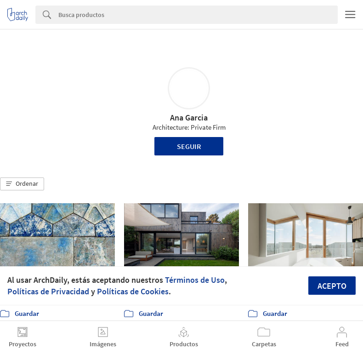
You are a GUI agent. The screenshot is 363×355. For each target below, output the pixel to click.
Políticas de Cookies (133, 291)
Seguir (189, 146)
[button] (22, 184)
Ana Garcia (189, 117)
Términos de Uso (195, 280)
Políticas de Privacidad (48, 291)
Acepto (332, 286)
